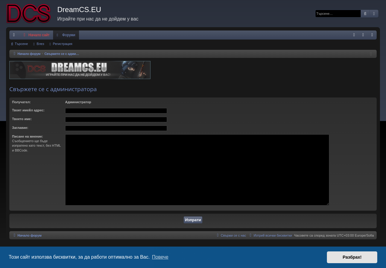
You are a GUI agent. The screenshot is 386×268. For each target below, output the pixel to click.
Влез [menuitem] (364, 36)
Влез (40, 44)
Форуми (68, 35)
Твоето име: (22, 119)
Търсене (21, 44)
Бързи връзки (15, 36)
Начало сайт (35, 35)
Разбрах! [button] (352, 257)
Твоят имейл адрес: (28, 110)
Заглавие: (20, 127)
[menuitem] (354, 35)
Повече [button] (160, 257)
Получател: (21, 102)
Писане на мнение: (27, 136)
